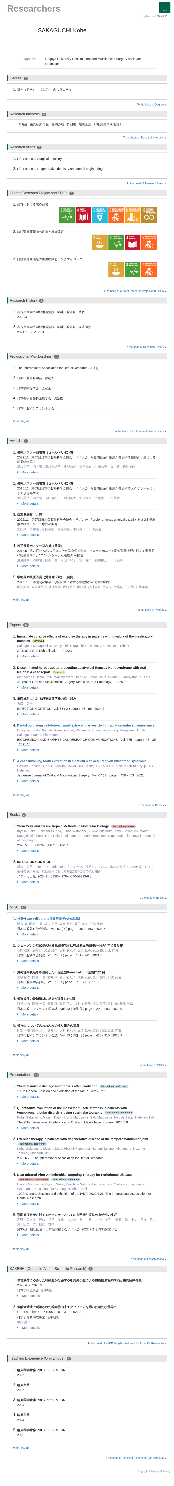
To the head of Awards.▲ (152, 609)
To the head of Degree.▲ (152, 104)
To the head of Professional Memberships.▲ (140, 431)
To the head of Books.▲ (152, 897)
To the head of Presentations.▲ (148, 1259)
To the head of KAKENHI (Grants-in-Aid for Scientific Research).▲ (127, 1343)
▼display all (20, 421)
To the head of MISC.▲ (153, 1065)
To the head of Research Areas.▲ (147, 183)
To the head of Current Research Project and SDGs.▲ (134, 291)
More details (28, 472)
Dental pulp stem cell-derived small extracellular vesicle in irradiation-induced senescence (85, 725)
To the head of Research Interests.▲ (145, 137)
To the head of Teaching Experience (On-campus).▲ (135, 1457)
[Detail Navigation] (164, 7)
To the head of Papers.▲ (152, 805)
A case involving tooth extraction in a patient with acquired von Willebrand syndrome (81, 761)
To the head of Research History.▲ (146, 347)
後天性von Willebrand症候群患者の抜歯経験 (48, 918)
